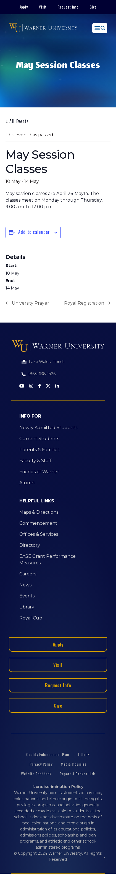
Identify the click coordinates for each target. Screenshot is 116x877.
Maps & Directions (38, 512)
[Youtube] (21, 386)
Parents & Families (39, 449)
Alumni (27, 482)
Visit (43, 7)
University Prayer (30, 303)
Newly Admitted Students (48, 427)
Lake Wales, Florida (47, 361)
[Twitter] (48, 386)
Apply (24, 7)
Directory (29, 545)
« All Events (17, 121)
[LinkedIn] (57, 386)
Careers (27, 573)
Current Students (39, 438)
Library (26, 607)
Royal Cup (30, 618)
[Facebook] (39, 386)
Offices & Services (38, 534)
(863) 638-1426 (42, 373)
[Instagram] (31, 386)
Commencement (38, 523)
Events (27, 596)
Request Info (68, 7)
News (25, 585)
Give (93, 7)
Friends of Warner (39, 471)
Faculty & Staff (35, 460)
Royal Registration (84, 303)
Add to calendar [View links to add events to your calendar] (34, 232)
